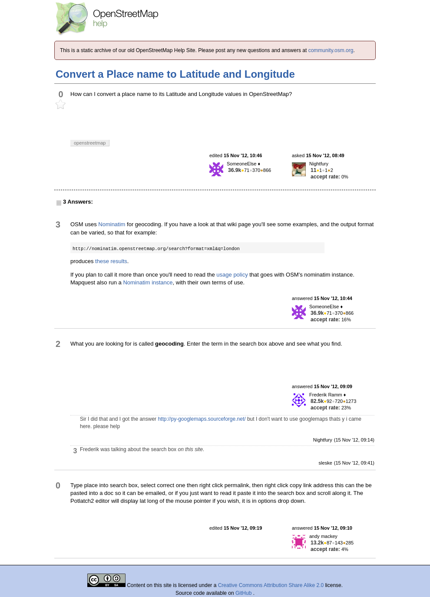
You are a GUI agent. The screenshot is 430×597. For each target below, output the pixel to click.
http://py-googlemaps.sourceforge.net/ (201, 419)
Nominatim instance (147, 282)
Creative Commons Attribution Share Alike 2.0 (271, 585)
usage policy (232, 274)
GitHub (244, 593)
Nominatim (111, 224)
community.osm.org (331, 50)
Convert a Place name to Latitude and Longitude (175, 74)
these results (111, 261)
